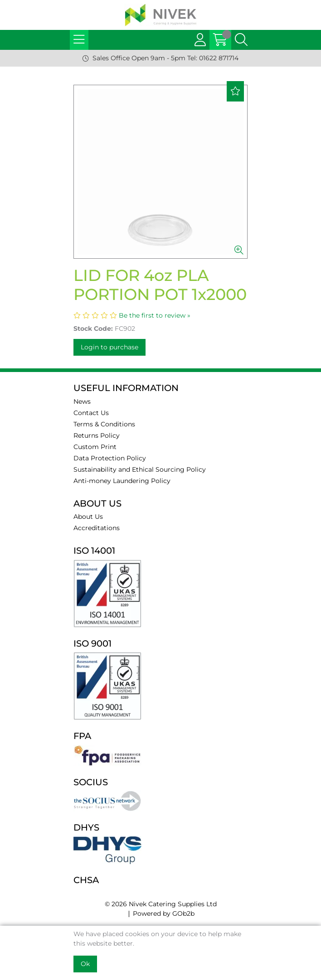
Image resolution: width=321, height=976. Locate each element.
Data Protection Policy (109, 458)
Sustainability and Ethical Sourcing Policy (139, 469)
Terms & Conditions (104, 424)
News (82, 401)
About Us (88, 516)
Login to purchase (109, 347)
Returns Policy (96, 435)
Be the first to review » (154, 315)
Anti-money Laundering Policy (121, 481)
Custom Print (95, 447)
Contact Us (91, 413)
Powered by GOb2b (164, 913)
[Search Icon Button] (241, 40)
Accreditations (96, 528)
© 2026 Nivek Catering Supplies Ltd (161, 904)
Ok (85, 964)
